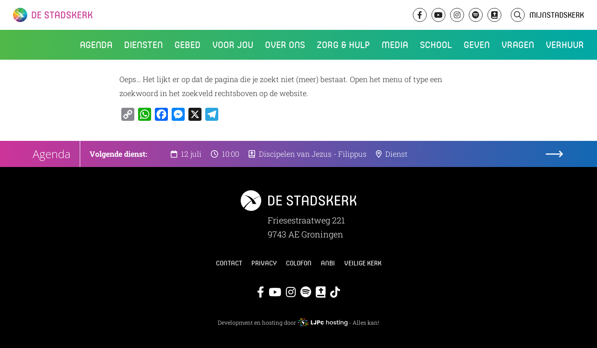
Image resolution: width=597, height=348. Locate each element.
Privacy (264, 263)
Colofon (299, 263)
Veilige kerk (363, 263)
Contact (229, 263)
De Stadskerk (91, 15)
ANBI (328, 263)
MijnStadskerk (556, 14)
